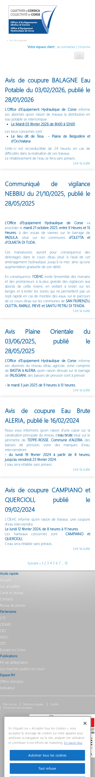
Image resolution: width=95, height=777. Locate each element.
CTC (3, 618)
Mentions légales (33, 704)
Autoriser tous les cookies (47, 761)
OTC (3, 643)
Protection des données (17, 707)
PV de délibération (14, 662)
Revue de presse (12, 605)
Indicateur (7, 687)
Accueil (5, 579)
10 (66, 563)
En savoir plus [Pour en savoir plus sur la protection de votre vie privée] (73, 748)
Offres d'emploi (11, 681)
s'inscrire (84, 46)
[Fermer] (85, 729)
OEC (3, 630)
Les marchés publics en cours (22, 668)
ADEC (4, 637)
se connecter (66, 46)
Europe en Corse (13, 649)
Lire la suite (81, 163)
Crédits (54, 704)
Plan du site (10, 704)
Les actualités (10, 586)
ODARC (5, 624)
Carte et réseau (11, 592)
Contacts (6, 598)
